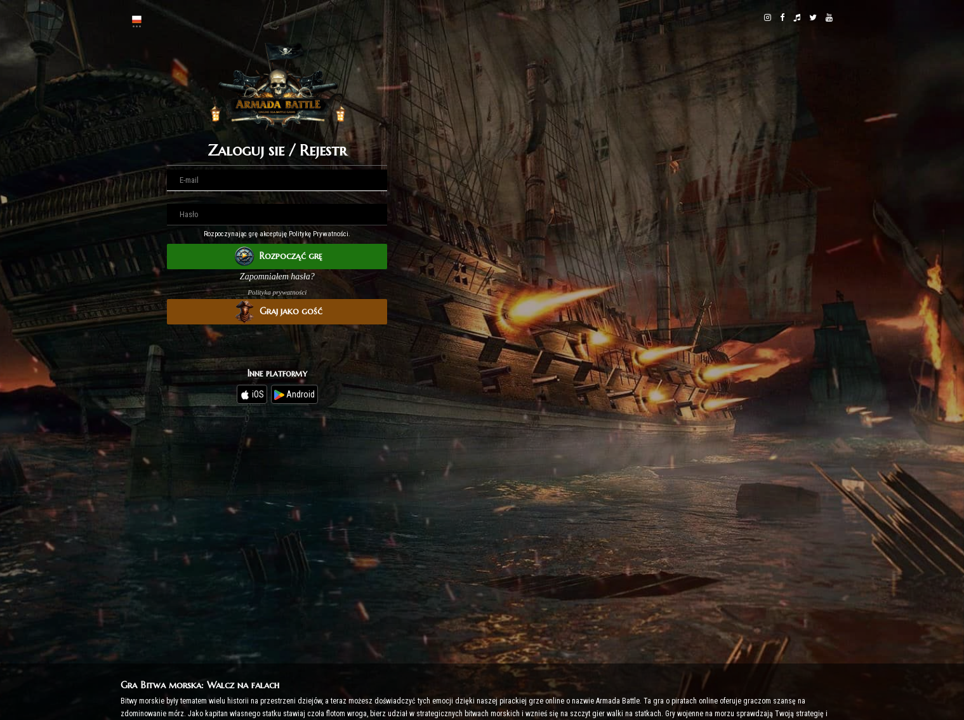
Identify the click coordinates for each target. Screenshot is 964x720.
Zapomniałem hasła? (277, 276)
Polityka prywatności (277, 292)
